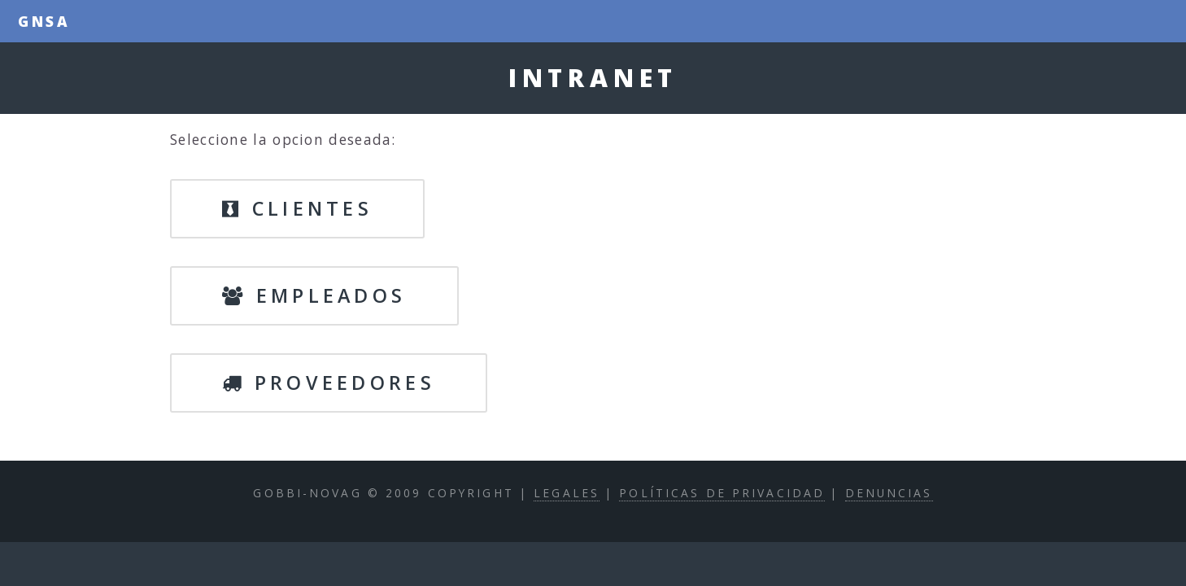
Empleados (314, 295)
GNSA (45, 21)
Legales (567, 493)
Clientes (297, 208)
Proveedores (328, 383)
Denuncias (889, 493)
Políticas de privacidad (722, 493)
